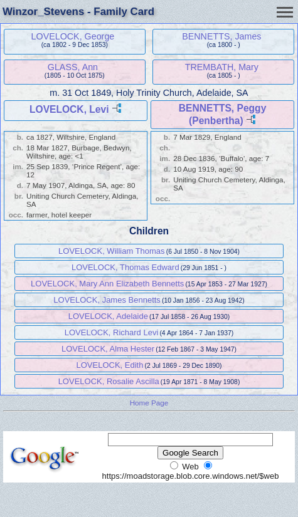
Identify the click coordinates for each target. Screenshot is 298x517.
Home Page (149, 403)
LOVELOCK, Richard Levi (112, 332)
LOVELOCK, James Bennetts (107, 300)
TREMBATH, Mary (221, 67)
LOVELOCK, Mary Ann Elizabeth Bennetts (107, 283)
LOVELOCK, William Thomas (111, 251)
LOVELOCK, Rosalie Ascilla (108, 381)
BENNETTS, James (221, 36)
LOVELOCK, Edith (109, 365)
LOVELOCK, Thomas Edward (125, 267)
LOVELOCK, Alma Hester (107, 348)
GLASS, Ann (73, 67)
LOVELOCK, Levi (69, 109)
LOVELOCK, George (73, 36)
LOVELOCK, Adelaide (108, 316)
